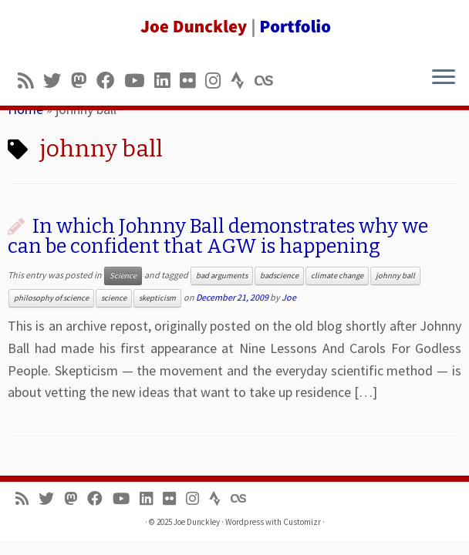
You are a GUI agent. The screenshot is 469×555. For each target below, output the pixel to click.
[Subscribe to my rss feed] (30, 80)
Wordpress (244, 521)
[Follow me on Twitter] (57, 80)
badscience (279, 276)
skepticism (157, 298)
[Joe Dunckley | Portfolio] (234, 27)
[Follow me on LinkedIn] (167, 80)
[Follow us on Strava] (243, 80)
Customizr (302, 521)
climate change (337, 276)
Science (123, 276)
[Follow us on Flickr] (192, 80)
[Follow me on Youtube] (139, 80)
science (114, 298)
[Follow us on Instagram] (218, 80)
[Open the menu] (443, 77)
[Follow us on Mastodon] (83, 80)
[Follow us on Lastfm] (268, 80)
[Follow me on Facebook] (110, 80)
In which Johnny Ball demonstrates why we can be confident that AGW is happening (218, 236)
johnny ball (395, 276)
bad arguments (222, 276)
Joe (289, 297)
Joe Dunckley (197, 521)
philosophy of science (51, 298)
